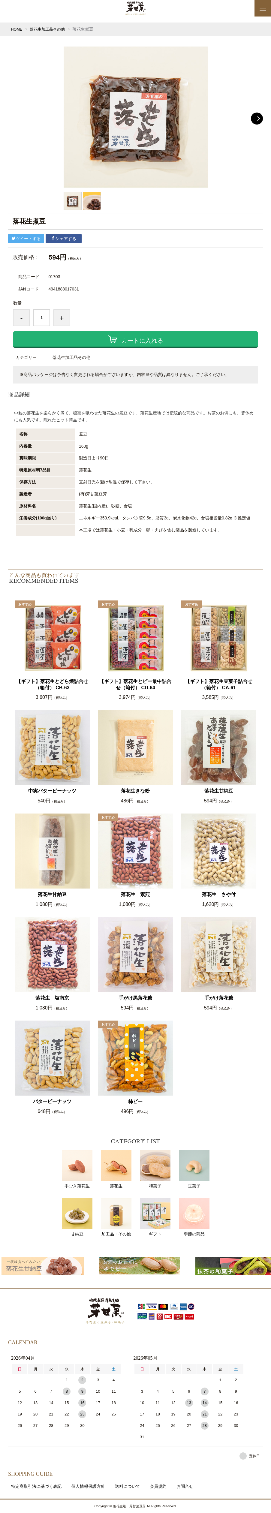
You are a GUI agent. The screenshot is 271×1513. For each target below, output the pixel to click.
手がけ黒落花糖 (135, 997)
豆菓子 (194, 1169)
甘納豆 (77, 1217)
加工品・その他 (116, 1217)
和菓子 (155, 1169)
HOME (17, 29)
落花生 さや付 (219, 894)
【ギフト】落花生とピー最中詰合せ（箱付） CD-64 (135, 684)
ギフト (155, 1217)
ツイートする (26, 238)
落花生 (116, 1169)
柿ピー (135, 1101)
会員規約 (158, 1486)
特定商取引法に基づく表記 (36, 1486)
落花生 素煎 (135, 894)
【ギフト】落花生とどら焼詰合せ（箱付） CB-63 (52, 684)
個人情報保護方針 (88, 1486)
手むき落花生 (77, 1169)
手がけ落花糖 (218, 997)
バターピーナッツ (52, 1101)
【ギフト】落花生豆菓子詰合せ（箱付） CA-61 (218, 684)
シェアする (63, 238)
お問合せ (184, 1486)
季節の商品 (194, 1217)
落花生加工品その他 (50, 29)
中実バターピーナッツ (52, 790)
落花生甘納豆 (218, 790)
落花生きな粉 (135, 790)
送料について (127, 1486)
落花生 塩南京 (52, 997)
